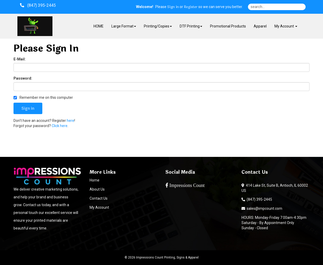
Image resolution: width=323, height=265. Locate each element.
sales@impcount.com (261, 208)
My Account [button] (285, 26)
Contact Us (98, 198)
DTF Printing (191, 26)
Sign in (173, 7)
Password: (23, 78)
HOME (98, 26)
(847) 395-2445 (256, 199)
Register (191, 7)
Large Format (123, 26)
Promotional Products (228, 26)
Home (94, 180)
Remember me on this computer (43, 97)
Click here (60, 126)
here (70, 120)
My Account (99, 207)
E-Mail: (20, 59)
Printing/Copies (158, 26)
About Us (97, 189)
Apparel (260, 26)
